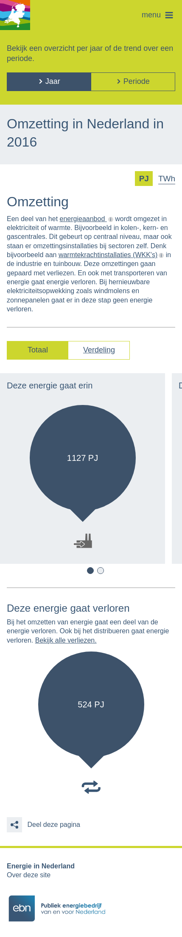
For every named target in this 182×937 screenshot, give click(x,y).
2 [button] (100, 570)
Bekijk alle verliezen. (66, 640)
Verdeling (99, 350)
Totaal (38, 350)
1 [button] (90, 570)
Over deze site (28, 875)
